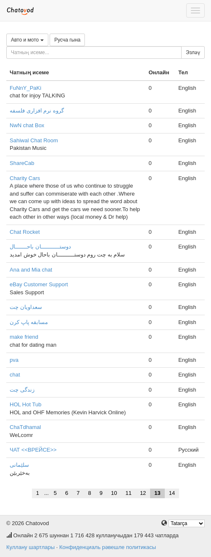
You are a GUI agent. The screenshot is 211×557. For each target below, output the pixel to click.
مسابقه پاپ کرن (29, 322)
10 (114, 493)
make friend (24, 337)
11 (128, 493)
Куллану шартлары (30, 547)
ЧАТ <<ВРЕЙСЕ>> (33, 450)
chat (15, 374)
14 (172, 493)
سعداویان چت (26, 307)
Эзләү (193, 52)
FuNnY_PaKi (25, 88)
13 (157, 493)
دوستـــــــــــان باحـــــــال (40, 246)
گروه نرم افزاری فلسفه (37, 110)
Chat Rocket (25, 232)
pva (14, 360)
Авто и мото (27, 40)
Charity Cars (25, 178)
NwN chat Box (27, 125)
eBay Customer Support (39, 284)
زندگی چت (22, 390)
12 (143, 493)
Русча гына (67, 40)
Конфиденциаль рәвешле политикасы (107, 547)
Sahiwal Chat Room (34, 140)
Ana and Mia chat (31, 270)
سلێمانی (19, 465)
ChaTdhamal (25, 427)
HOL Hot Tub (25, 404)
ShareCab (22, 163)
